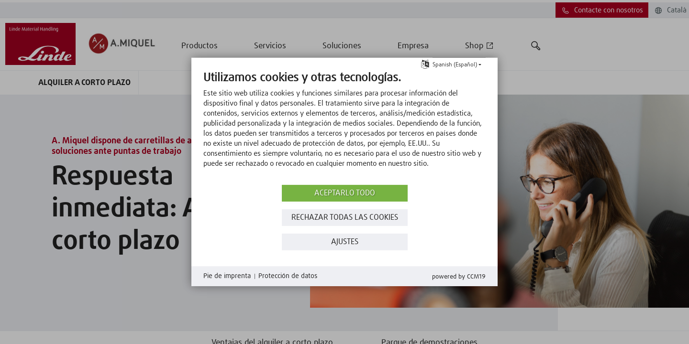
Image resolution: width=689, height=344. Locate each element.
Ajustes (344, 242)
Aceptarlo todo (344, 193)
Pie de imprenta (227, 276)
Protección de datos (287, 276)
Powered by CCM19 (459, 277)
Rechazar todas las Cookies (344, 217)
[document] (344, 126)
